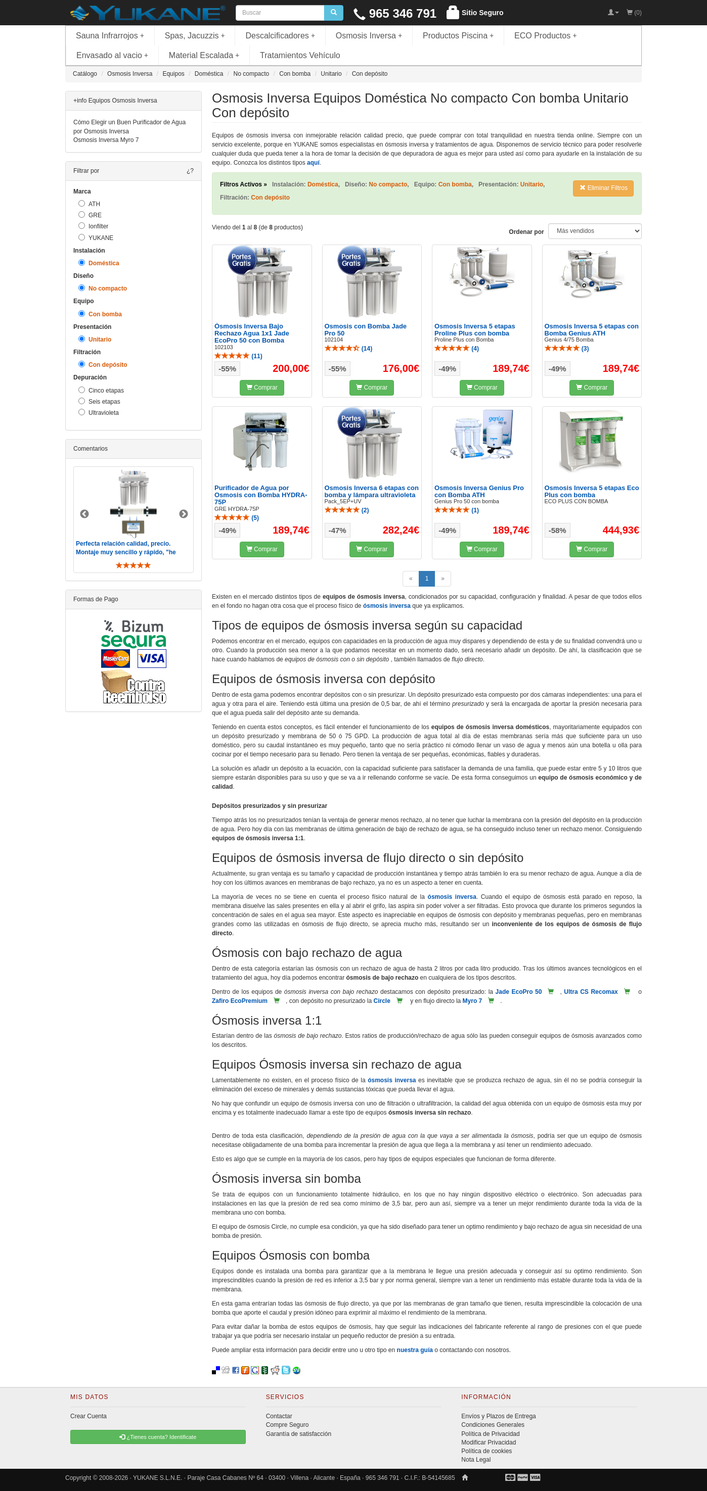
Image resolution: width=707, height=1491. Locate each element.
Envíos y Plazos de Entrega (498, 1416)
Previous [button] (84, 514)
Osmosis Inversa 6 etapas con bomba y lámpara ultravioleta (372, 491)
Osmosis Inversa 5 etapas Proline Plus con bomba (474, 329)
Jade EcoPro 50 (519, 991)
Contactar (279, 1416)
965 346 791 (395, 13)
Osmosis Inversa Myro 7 (106, 139)
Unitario (94, 339)
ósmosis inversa (387, 605)
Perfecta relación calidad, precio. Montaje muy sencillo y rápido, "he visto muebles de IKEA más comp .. (127, 552)
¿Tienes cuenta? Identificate (157, 1437)
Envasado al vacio (112, 55)
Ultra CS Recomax (590, 991)
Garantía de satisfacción (298, 1433)
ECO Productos (545, 35)
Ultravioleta (98, 412)
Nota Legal (476, 1459)
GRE (90, 215)
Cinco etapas (101, 390)
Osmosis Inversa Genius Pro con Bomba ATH (479, 491)
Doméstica (98, 263)
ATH (89, 204)
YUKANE (95, 238)
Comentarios (90, 448)
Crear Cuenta (88, 1416)
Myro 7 (472, 1000)
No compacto (102, 288)
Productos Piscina (458, 35)
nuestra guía (415, 1350)
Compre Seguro (287, 1424)
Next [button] (184, 514)
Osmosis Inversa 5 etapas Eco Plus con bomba (592, 491)
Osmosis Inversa (369, 35)
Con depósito (102, 364)
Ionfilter (93, 226)
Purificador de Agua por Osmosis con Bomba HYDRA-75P (260, 495)
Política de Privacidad (490, 1433)
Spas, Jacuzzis (195, 35)
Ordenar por (526, 231)
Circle (381, 1000)
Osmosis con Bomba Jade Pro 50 (366, 329)
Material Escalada (204, 55)
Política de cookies (486, 1451)
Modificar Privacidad (488, 1442)
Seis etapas (99, 401)
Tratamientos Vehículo (300, 55)
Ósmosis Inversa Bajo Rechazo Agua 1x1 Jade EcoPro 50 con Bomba (251, 333)
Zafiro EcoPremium (240, 1000)
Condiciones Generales (492, 1424)
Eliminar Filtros (604, 187)
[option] (133, 519)
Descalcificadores (280, 35)
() (238, 356)
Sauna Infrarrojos (110, 35)
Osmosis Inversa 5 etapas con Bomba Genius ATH (592, 329)
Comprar (262, 387)
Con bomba (100, 314)
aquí (313, 162)
